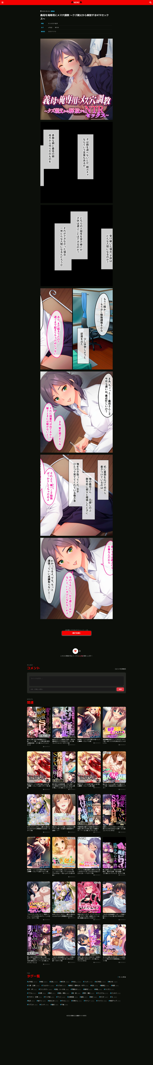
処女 (94, 985)
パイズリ (109, 989)
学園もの (76, 989)
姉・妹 (76, 993)
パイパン (102, 1001)
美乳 (98, 989)
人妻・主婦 (34, 985)
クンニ (61, 997)
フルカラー (48, 985)
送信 (120, 689)
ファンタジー (46, 989)
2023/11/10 (52, 31)
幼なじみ (53, 1001)
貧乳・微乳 (64, 993)
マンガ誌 (49, 997)
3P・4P (32, 989)
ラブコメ (32, 1004)
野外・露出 (88, 993)
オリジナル (102, 993)
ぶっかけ (116, 993)
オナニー (89, 1001)
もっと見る (122, 977)
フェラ (88, 982)
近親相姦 (73, 997)
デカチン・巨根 (35, 997)
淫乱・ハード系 (62, 989)
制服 (115, 985)
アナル (32, 993)
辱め (52, 993)
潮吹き (88, 989)
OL (114, 997)
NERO (76, 2)
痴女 (93, 997)
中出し (76, 982)
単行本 (57, 27)
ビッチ (45, 1004)
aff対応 (50, 27)
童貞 (55, 1004)
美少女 (113, 982)
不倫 (64, 1004)
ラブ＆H (61, 985)
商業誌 (53, 11)
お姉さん (77, 1001)
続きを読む (76, 633)
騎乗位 (105, 985)
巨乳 (54, 982)
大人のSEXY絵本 (53, 23)
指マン (42, 1001)
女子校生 (101, 982)
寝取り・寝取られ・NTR (78, 985)
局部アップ (115, 1001)
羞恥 (84, 997)
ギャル (65, 1001)
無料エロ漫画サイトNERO (78, 1016)
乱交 (31, 1001)
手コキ (104, 997)
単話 (43, 982)
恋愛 (42, 993)
